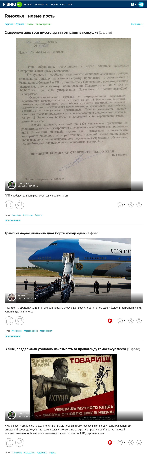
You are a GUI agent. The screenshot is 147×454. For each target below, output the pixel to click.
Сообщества (41, 4)
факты (39, 215)
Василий (21, 295)
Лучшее (20, 24)
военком (17, 215)
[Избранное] (139, 204)
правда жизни (31, 330)
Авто (62, 4)
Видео (54, 4)
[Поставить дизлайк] (19, 205)
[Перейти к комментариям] (121, 204)
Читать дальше (12, 220)
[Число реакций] (111, 320)
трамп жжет (46, 330)
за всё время (43, 24)
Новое (28, 4)
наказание (29, 452)
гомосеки (28, 215)
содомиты (42, 452)
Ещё (70, 4)
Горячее (9, 24)
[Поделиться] (131, 204)
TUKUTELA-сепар (25, 183)
